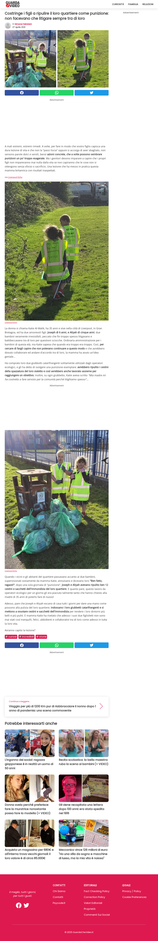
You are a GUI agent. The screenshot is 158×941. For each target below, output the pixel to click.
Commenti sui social (97, 914)
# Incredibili (26, 636)
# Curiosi (11, 636)
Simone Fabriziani (23, 24)
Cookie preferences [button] (134, 897)
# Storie (41, 636)
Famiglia (133, 4)
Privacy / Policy (131, 891)
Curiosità (118, 4)
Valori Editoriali (93, 903)
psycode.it (59, 903)
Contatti (58, 897)
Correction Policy (94, 897)
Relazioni (147, 4)
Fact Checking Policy (96, 891)
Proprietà (89, 909)
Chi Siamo (59, 891)
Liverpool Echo (15, 177)
